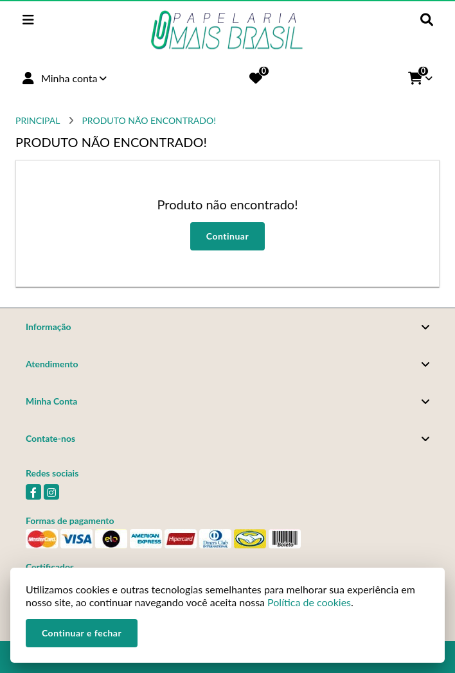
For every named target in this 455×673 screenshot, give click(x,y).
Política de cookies (309, 602)
